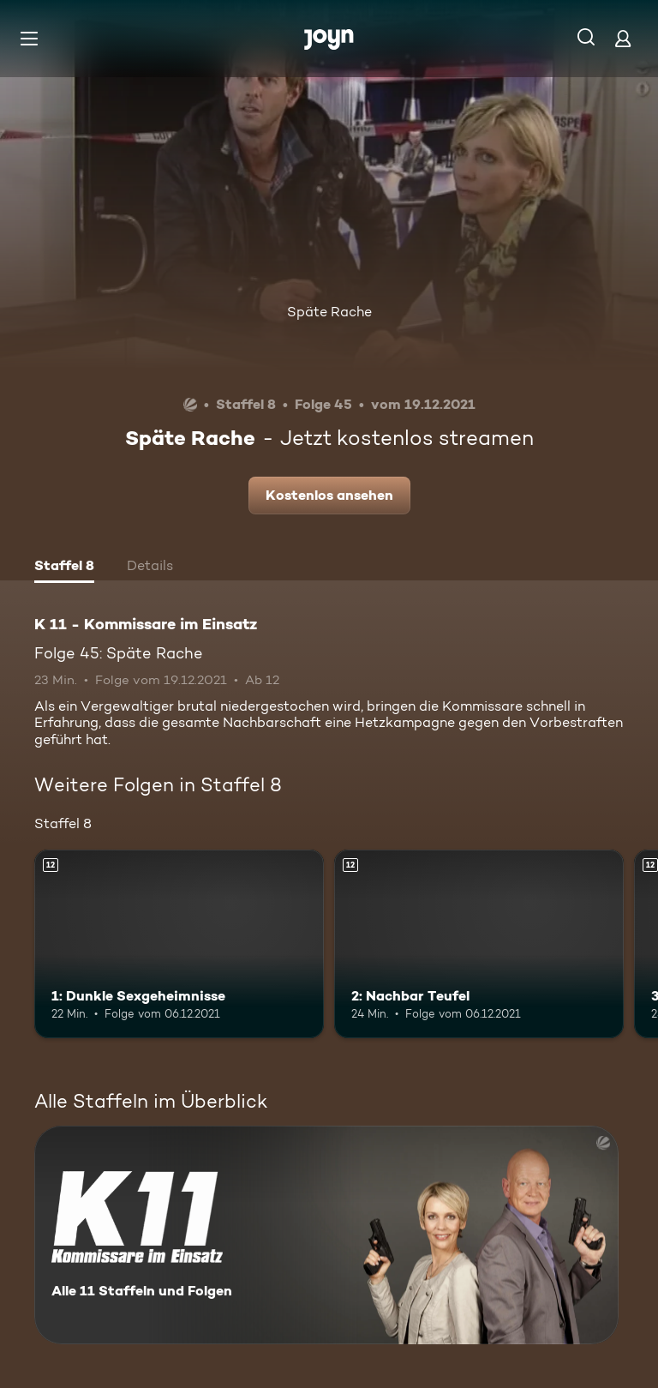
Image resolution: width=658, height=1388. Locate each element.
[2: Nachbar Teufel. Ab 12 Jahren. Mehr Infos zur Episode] (479, 944)
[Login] (623, 38)
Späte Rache (329, 311)
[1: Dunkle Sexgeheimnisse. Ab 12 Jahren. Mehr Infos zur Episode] (179, 944)
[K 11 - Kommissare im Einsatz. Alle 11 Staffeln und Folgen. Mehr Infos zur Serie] (326, 1235)
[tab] (64, 567)
